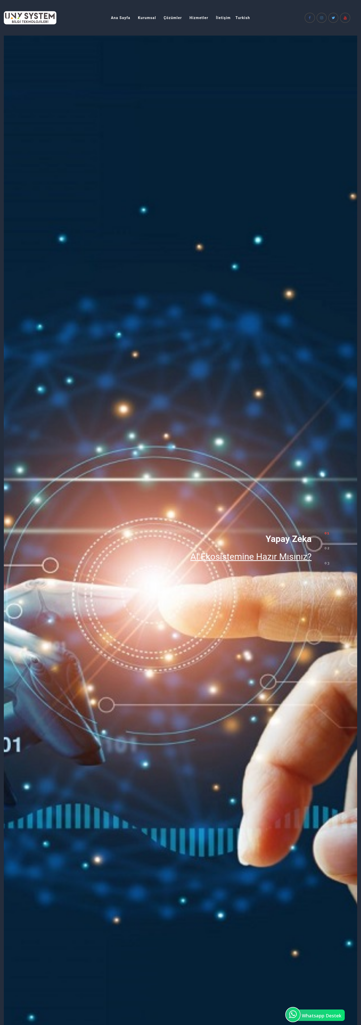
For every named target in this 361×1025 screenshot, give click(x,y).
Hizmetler (199, 18)
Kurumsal (147, 18)
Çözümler (173, 18)
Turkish (243, 18)
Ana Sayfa (120, 18)
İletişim (223, 18)
